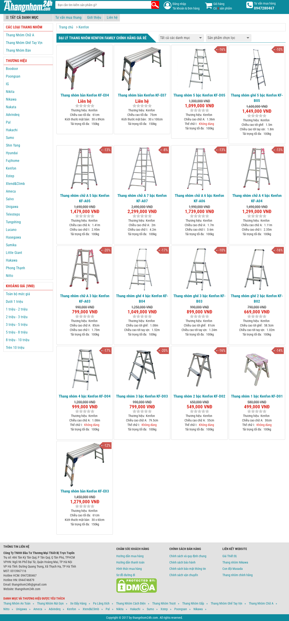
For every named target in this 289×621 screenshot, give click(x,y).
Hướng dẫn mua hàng (130, 556)
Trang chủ (66, 27)
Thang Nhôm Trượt (164, 603)
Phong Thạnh (15, 268)
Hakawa (11, 260)
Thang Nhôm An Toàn (16, 603)
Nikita (10, 92)
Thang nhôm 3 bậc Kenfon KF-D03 (142, 396)
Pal (8, 122)
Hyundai (12, 153)
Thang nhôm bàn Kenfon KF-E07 (142, 95)
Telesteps (13, 214)
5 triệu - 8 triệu (17, 332)
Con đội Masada (232, 568)
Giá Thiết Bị (229, 556)
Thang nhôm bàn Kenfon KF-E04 (85, 95)
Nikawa (11, 99)
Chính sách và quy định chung (187, 556)
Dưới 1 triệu (14, 301)
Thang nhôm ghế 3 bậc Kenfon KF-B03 (199, 299)
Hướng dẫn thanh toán (130, 562)
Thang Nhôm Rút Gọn (50, 603)
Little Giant (14, 253)
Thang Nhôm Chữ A (20, 35)
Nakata (11, 107)
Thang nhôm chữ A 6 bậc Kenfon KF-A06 (199, 198)
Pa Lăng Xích (101, 603)
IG (7, 84)
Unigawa (12, 207)
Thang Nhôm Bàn (18, 50)
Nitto (9, 276)
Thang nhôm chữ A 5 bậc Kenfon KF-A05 (84, 198)
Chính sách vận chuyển (183, 575)
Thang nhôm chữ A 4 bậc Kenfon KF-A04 (257, 198)
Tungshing (13, 222)
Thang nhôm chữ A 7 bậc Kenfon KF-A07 (142, 198)
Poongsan (13, 76)
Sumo (10, 138)
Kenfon (84, 27)
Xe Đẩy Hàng (78, 603)
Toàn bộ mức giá (18, 294)
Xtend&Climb (15, 184)
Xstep (10, 176)
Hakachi (12, 130)
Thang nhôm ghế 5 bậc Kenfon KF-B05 (257, 98)
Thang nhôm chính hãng (237, 575)
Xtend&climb (91, 609)
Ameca (11, 191)
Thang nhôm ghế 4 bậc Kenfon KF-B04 (142, 299)
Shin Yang (13, 145)
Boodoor (12, 69)
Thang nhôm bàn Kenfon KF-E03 (85, 491)
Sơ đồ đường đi (125, 575)
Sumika (11, 245)
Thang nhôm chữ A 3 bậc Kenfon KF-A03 (84, 299)
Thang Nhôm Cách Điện (131, 603)
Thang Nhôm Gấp (193, 603)
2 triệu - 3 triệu (17, 317)
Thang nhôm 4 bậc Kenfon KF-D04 (85, 396)
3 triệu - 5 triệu (17, 324)
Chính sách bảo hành (182, 562)
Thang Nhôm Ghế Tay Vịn (24, 43)
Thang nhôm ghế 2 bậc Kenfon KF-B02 (257, 299)
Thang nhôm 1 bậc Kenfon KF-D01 (257, 396)
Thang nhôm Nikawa (235, 562)
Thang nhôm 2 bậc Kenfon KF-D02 (199, 396)
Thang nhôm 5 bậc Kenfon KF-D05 (199, 95)
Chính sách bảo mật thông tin (187, 568)
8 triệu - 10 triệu (17, 340)
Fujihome (12, 161)
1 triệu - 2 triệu (17, 309)
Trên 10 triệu (15, 347)
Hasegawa (13, 237)
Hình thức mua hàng (129, 568)
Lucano (11, 230)
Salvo (10, 199)
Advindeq (12, 115)
